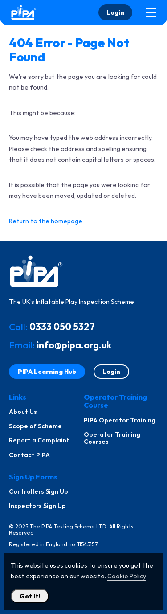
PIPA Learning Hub (47, 372)
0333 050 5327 (62, 326)
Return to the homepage (45, 221)
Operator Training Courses (112, 438)
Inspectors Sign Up (37, 505)
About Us (23, 411)
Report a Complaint (39, 440)
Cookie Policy (126, 576)
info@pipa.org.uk (74, 345)
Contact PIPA (29, 454)
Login (115, 12)
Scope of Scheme (35, 426)
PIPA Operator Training (119, 420)
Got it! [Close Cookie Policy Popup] (30, 596)
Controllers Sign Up (38, 491)
